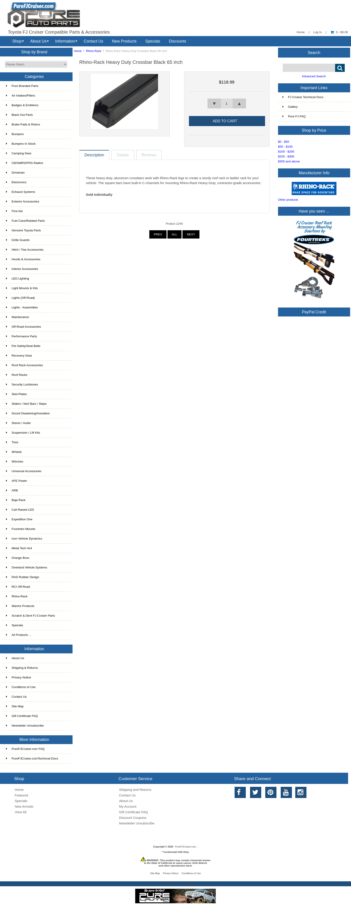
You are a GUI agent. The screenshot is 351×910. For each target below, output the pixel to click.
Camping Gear (18, 153)
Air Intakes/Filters (20, 95)
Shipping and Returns (135, 790)
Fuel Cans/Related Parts (25, 220)
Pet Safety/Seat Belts (23, 346)
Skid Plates (16, 394)
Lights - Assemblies (22, 307)
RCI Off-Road (18, 586)
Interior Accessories (22, 269)
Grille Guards (18, 240)
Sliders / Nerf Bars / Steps (26, 403)
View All (20, 812)
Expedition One (19, 519)
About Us (38, 41)
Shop (16, 41)
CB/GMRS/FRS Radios (24, 163)
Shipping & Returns (22, 667)
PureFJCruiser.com (185, 846)
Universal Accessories (23, 471)
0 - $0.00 (339, 32)
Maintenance (17, 317)
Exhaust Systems (20, 192)
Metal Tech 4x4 (19, 548)
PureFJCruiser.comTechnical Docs (32, 758)
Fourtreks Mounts (20, 529)
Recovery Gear (19, 355)
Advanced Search (314, 76)
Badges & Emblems (22, 105)
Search (314, 52)
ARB (12, 490)
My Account (127, 806)
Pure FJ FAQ (294, 116)
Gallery (290, 106)
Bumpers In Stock (21, 143)
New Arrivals (24, 806)
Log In (317, 32)
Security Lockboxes (22, 384)
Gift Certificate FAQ (22, 716)
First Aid (14, 211)
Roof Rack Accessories (24, 365)
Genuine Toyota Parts (23, 230)
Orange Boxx (17, 557)
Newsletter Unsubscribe (25, 725)
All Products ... (18, 635)
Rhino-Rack (93, 51)
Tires (12, 442)
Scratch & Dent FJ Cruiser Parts (30, 615)
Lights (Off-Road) (20, 297)
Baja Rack (16, 500)
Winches (14, 461)
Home (301, 32)
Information (65, 41)
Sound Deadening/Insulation (28, 413)
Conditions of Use (21, 687)
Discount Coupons (132, 818)
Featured (21, 795)
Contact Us (93, 41)
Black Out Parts (19, 114)
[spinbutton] (227, 103)
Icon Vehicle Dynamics (24, 538)
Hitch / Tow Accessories (25, 249)
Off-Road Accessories (23, 326)
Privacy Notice (18, 677)
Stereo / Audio (18, 423)
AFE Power (16, 480)
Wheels (14, 452)
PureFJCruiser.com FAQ (25, 749)
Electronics (16, 182)
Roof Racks (16, 374)
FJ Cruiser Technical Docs (303, 97)
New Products (124, 41)
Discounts (177, 41)
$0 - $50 (283, 141)
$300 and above (289, 161)
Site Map (15, 706)
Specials (152, 41)
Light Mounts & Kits (22, 288)
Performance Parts (21, 336)
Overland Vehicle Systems (26, 567)
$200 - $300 (286, 156)
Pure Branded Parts (22, 86)
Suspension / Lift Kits (23, 432)
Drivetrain (15, 172)
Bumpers (15, 134)
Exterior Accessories (22, 201)
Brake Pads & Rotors (23, 124)
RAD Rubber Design (22, 577)
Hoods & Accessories (23, 259)
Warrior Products (20, 606)
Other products (288, 199)
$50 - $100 (285, 146)
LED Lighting (17, 278)
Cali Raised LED (20, 509)
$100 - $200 (286, 151)
